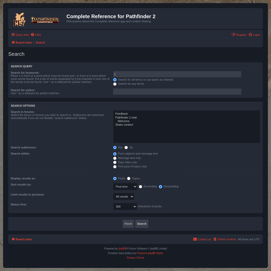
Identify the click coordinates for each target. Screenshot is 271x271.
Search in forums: (23, 111)
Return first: (19, 204)
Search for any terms (128, 83)
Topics (133, 178)
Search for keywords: (25, 72)
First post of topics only (130, 166)
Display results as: (23, 178)
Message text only (127, 157)
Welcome (186, 121)
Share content (186, 125)
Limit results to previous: (27, 194)
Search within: (20, 153)
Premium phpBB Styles (150, 253)
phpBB (122, 248)
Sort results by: (21, 184)
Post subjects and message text (135, 153)
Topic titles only (125, 162)
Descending (169, 186)
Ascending (148, 186)
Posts (119, 178)
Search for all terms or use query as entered (143, 79)
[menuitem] (36, 35)
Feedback (186, 114)
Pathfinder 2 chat (186, 118)
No (128, 147)
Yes (118, 147)
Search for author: (23, 90)
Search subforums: (23, 147)
